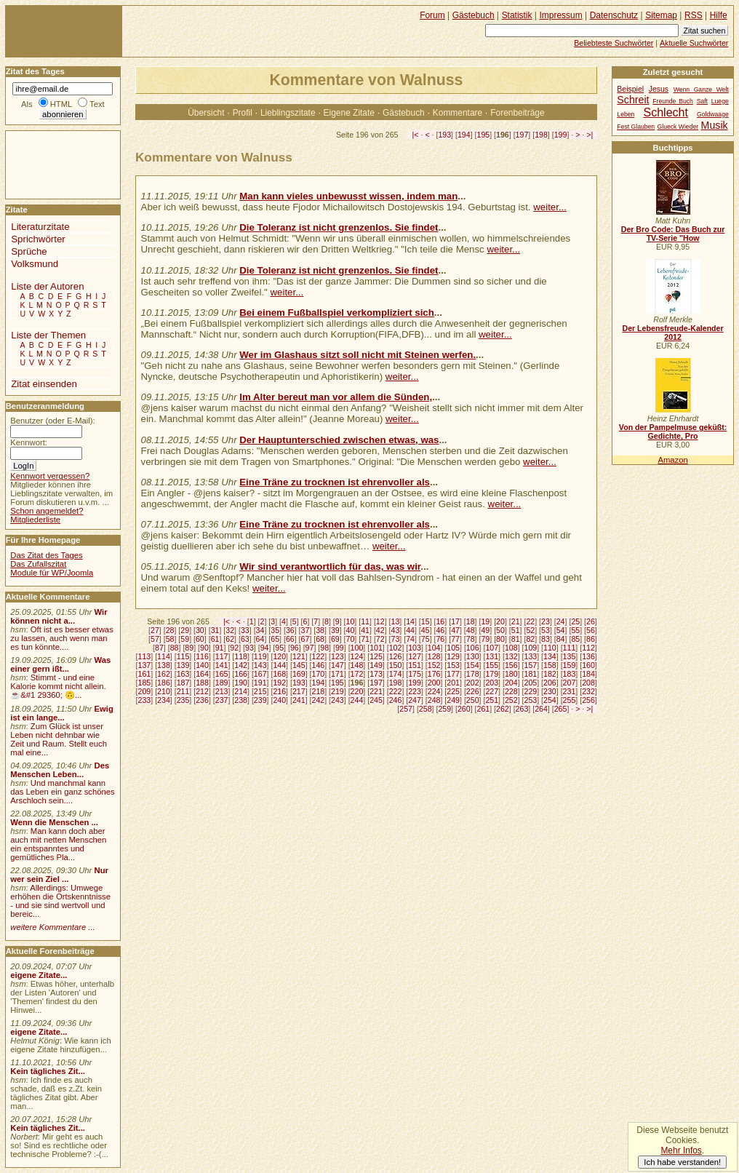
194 (464, 134)
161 (144, 673)
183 (569, 673)
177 (453, 673)
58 (170, 639)
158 (549, 665)
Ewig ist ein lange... (61, 713)
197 (522, 134)
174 (395, 673)
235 (183, 700)
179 (491, 673)
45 (425, 630)
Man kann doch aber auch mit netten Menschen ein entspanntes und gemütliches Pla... (58, 844)
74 (410, 639)
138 (163, 665)
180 (511, 673)
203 (491, 682)
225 (453, 691)
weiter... (550, 207)
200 (434, 682)
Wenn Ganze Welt (701, 89)
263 (522, 708)
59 (184, 639)
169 (298, 673)
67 (305, 639)
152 (434, 665)
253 (531, 700)
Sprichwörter (38, 239)
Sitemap (661, 15)
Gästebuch (404, 113)
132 (511, 656)
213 (221, 691)
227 (491, 691)
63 (245, 639)
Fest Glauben (636, 126)
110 (549, 647)
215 (260, 691)
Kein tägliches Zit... (47, 1071)
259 (444, 708)
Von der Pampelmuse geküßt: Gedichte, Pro (673, 431)
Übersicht (206, 113)
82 (530, 639)
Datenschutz (614, 15)
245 (376, 700)
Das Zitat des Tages (46, 555)
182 (549, 673)
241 (298, 700)
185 (144, 682)
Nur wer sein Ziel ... (59, 874)
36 (290, 630)
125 (376, 656)
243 (337, 700)
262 (502, 708)
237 (221, 700)
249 (453, 700)
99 (339, 647)
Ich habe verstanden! (682, 1162)
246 (395, 700)
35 (275, 630)
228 (511, 691)
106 (472, 647)
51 (515, 630)
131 (491, 656)
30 (200, 630)
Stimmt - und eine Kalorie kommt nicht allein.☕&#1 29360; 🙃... (58, 686)
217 (298, 691)
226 (472, 691)
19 (485, 621)
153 (453, 665)
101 (376, 647)
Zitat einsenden (44, 383)
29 (184, 630)
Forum (432, 15)
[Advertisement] (49, 163)
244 (357, 700)
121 (298, 656)
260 (464, 708)
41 (365, 630)
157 (531, 665)
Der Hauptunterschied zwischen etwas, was (339, 439)
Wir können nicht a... (58, 616)
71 (365, 639)
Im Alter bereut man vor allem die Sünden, (335, 396)
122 (317, 656)
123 (337, 656)
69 (335, 639)
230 (549, 691)
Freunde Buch (672, 101)
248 (434, 700)
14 (410, 621)
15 (425, 621)
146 (317, 665)
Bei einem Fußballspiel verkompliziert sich (336, 312)
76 (440, 639)
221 (376, 691)
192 (279, 682)
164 (202, 673)
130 (472, 656)
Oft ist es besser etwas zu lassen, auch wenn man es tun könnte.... (61, 638)
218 (317, 691)
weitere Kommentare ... (52, 927)
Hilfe (718, 15)
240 (279, 700)
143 (260, 665)
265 (560, 708)
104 (434, 647)
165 (221, 673)
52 (530, 630)
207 (569, 682)
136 (588, 656)
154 (472, 665)
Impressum (561, 15)
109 (531, 647)
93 (249, 647)
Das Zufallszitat (38, 564)
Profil (242, 113)
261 (483, 708)
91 (219, 647)
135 (569, 656)
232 (588, 691)
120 (279, 656)
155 (491, 665)
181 (531, 673)
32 (229, 630)
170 (317, 673)
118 (240, 656)
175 (414, 673)
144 (279, 665)
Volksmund (34, 263)
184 (588, 673)
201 (453, 682)
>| (589, 134)
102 (395, 647)
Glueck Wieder (678, 126)
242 (317, 700)
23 (545, 621)
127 (414, 656)
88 (174, 647)
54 (560, 630)
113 (144, 656)
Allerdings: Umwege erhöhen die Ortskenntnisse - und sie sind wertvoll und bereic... (60, 900)
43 (395, 630)
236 (202, 700)
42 (380, 630)
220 (357, 691)
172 (357, 673)
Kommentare (457, 113)
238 (240, 700)
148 (357, 665)
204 (511, 682)
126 (395, 656)
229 (531, 691)
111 (569, 647)
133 (531, 656)
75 (425, 639)
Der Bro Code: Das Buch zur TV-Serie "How (673, 233)
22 (530, 621)
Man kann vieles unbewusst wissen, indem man (348, 196)
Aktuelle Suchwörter (694, 43)
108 (511, 647)
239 (260, 700)
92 (234, 647)
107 (491, 647)
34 (260, 630)
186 (163, 682)
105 (453, 647)
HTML (61, 104)
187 (183, 682)
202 (472, 682)
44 (410, 630)
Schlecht (665, 112)
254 (549, 700)
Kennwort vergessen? (49, 476)
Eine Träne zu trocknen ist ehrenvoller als (334, 482)
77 (455, 639)
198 (541, 134)
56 (590, 630)
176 (434, 673)
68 (320, 639)
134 (549, 656)
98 (324, 647)
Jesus (658, 89)
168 (279, 673)
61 (215, 639)
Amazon (672, 460)
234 (163, 700)
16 (440, 621)
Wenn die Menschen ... (54, 822)
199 (560, 134)
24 (560, 621)
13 (395, 621)
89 (189, 647)
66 (290, 639)
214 (240, 691)
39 (335, 630)
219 (337, 691)
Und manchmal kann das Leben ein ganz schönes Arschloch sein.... (62, 792)
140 (202, 665)
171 (337, 673)
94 (264, 647)
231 (569, 691)
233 (144, 700)
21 (515, 621)
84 (560, 639)
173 (376, 673)
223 (414, 691)
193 (444, 134)
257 (405, 708)
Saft (702, 101)
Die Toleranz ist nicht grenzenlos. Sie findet (338, 227)
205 (531, 682)
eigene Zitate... (38, 975)
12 (380, 621)
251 (491, 700)
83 (545, 639)
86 (590, 639)
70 (350, 639)
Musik (714, 125)
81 (515, 639)
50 (500, 630)
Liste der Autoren (47, 286)
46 (440, 630)
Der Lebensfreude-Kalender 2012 (672, 332)
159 (569, 665)
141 (221, 665)
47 (455, 630)
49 (485, 630)
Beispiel (630, 89)
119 (260, 656)
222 (395, 691)
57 (155, 639)
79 (485, 639)
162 (163, 673)
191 (260, 682)
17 (455, 621)
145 (298, 665)
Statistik (517, 15)
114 (163, 656)
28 (170, 630)
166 (240, 673)
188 (202, 682)
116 (202, 656)
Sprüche (29, 251)
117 (221, 656)
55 (575, 630)
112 (588, 647)
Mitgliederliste (35, 519)
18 (470, 621)
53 (545, 630)
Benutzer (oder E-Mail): (52, 420)
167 (260, 673)
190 (240, 682)
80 (500, 639)
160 (588, 665)
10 (350, 621)
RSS (693, 15)
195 (483, 134)
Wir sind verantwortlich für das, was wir (329, 566)
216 (279, 691)
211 (183, 691)
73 (395, 639)
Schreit (633, 100)
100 (357, 647)
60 (200, 639)
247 (414, 700)
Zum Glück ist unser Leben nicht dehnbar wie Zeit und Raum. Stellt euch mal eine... (58, 739)
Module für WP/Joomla (51, 572)
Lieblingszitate (288, 113)
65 (275, 639)
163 (183, 673)
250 (472, 700)
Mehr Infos (680, 1150)
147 (337, 665)
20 (500, 621)
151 (414, 665)
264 (541, 708)
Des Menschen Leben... (59, 770)
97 (309, 647)
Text (97, 104)
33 (245, 630)
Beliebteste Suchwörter (613, 43)
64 (260, 639)
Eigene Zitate (349, 113)
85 (575, 639)
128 (434, 656)
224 (434, 691)
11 (365, 621)
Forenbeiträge (517, 113)
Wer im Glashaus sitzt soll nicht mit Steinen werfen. (357, 354)
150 (395, 665)
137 (144, 665)
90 (204, 647)
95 (279, 647)
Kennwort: (28, 442)
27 (155, 630)
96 (294, 647)
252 (511, 700)
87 (159, 647)
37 (305, 630)
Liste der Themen (48, 335)
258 (425, 708)
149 (376, 665)
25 (575, 621)
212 (202, 691)
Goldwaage (713, 114)
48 (470, 630)
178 (472, 673)
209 (144, 691)
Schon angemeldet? (46, 510)
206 (549, 682)
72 (380, 639)
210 (163, 691)
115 (183, 656)
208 (588, 682)
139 (183, 665)
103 (414, 647)
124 (357, 656)
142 (240, 665)
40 (350, 630)
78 (470, 639)
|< (415, 134)
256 (588, 700)
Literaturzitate (40, 226)
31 (215, 630)
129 (453, 656)
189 (221, 682)
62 (229, 639)
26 (590, 621)
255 (569, 700)
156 (511, 665)
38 (320, 630)
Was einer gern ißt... (60, 664)
